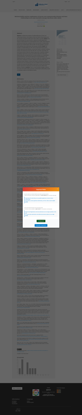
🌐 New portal (41, 221)
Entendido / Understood (41, 225)
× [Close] (57, 189)
